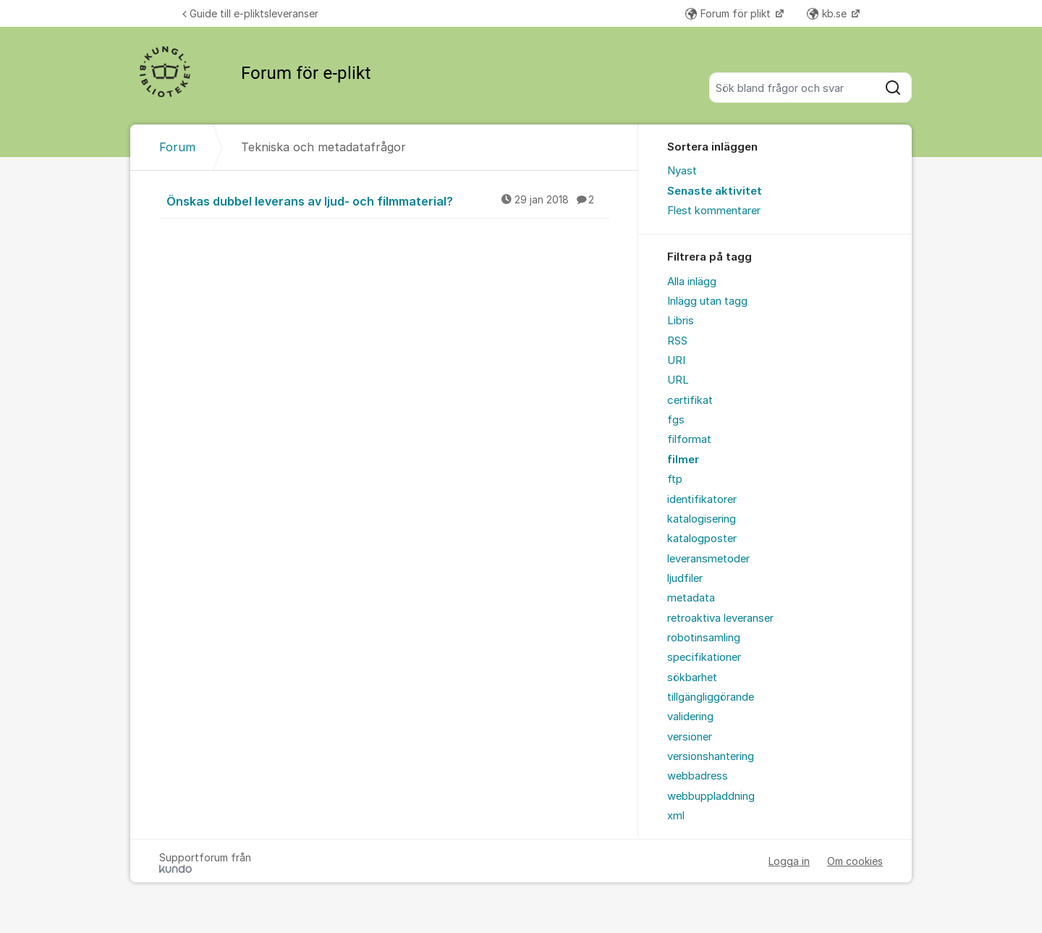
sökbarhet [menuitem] (692, 677)
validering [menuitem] (690, 716)
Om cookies (855, 861)
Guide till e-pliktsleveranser (250, 13)
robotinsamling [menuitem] (703, 637)
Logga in (789, 861)
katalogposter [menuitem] (702, 538)
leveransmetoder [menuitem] (708, 558)
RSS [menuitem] (677, 340)
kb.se (828, 13)
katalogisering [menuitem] (701, 518)
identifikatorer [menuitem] (702, 499)
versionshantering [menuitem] (710, 756)
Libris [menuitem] (680, 320)
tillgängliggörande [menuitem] (710, 697)
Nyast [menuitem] (682, 170)
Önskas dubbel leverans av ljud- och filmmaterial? (387, 200)
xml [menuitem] (676, 815)
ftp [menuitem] (674, 479)
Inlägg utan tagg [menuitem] (707, 301)
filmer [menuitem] (683, 459)
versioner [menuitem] (689, 736)
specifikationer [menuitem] (704, 657)
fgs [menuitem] (676, 419)
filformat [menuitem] (689, 439)
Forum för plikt (729, 13)
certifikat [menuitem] (690, 400)
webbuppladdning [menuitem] (711, 796)
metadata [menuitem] (691, 597)
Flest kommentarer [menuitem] (714, 210)
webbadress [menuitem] (697, 775)
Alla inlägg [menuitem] (691, 281)
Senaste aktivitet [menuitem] (714, 191)
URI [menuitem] (676, 360)
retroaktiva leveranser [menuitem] (720, 618)
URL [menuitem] (678, 380)
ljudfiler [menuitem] (685, 578)
